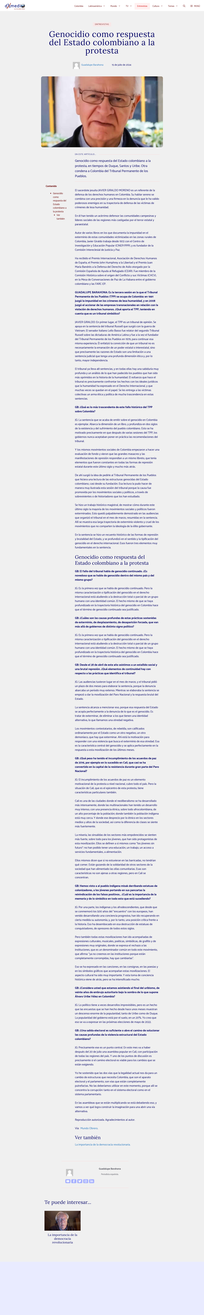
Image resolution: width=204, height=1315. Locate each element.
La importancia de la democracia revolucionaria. (102, 1144)
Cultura (158, 6)
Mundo (116, 6)
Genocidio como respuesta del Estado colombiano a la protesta (59, 202)
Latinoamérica (98, 6)
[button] (184, 6)
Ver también (61, 217)
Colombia (78, 6)
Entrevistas (142, 6)
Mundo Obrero (89, 1128)
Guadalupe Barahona (92, 65)
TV (130, 6)
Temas (174, 6)
